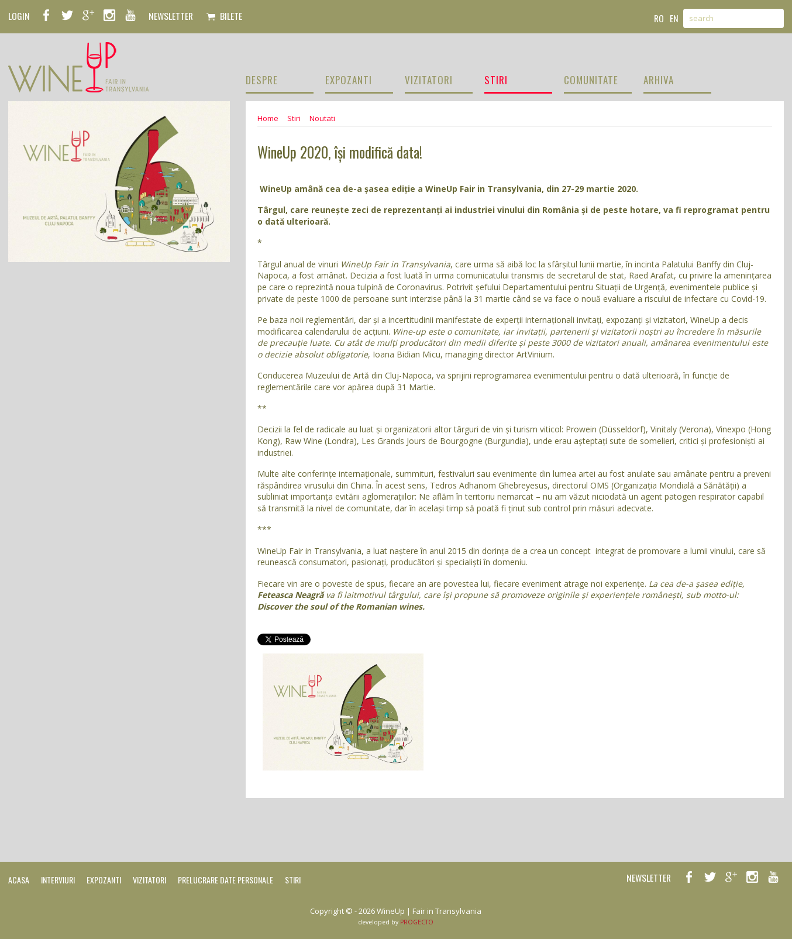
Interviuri (58, 879)
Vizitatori (149, 879)
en (674, 18)
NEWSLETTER (171, 16)
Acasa (18, 879)
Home (267, 118)
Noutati (322, 118)
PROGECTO (416, 922)
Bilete (224, 16)
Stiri (294, 118)
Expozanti (104, 879)
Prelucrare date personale (225, 879)
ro (659, 18)
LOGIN (19, 16)
